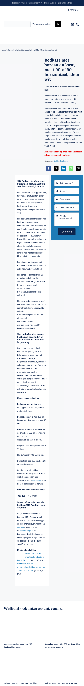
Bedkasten (64, 161)
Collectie (9, 50)
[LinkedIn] (64, 168)
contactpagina (26, 531)
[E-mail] (78, 168)
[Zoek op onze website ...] (42, 24)
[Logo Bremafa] (17, 22)
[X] (56, 168)
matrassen (37, 480)
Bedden (57, 161)
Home (3, 50)
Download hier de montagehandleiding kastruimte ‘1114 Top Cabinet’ (31, 567)
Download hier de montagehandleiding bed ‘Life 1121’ (30, 557)
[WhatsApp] (71, 168)
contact (20, 527)
